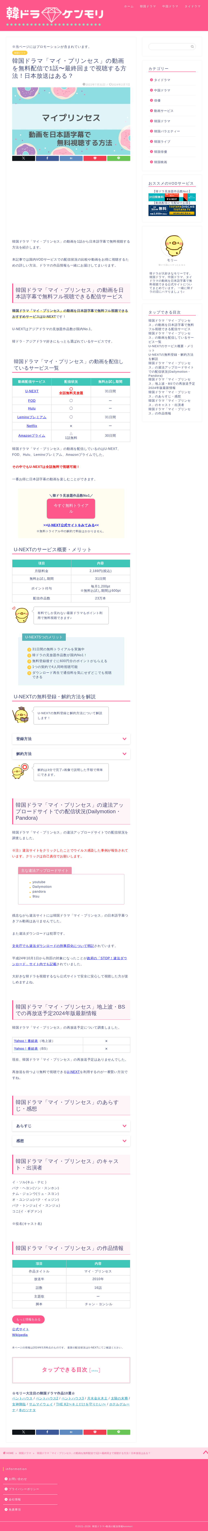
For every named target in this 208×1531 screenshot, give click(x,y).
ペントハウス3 (73, 1398)
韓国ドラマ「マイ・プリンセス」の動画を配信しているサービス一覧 (171, 337)
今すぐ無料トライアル (71, 508)
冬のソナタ (27, 1410)
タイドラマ (193, 6)
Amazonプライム (32, 435)
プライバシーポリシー (24, 1489)
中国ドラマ (170, 6)
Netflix (32, 426)
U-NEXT (32, 391)
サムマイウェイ (41, 1404)
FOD (32, 400)
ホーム (129, 6)
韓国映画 (160, 162)
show (94, 1370)
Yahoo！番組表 (26, 1041)
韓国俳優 (160, 151)
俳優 (157, 100)
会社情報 (15, 1499)
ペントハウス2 (47, 1398)
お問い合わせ (18, 1479)
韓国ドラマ (148, 6)
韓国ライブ (162, 141)
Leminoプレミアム (31, 417)
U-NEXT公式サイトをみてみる (71, 525)
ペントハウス (22, 1398)
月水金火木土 (97, 1398)
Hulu (32, 408)
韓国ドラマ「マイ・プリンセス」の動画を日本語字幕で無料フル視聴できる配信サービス (171, 325)
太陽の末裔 (119, 1398)
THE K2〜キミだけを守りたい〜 (81, 1404)
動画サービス (164, 110)
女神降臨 (19, 1404)
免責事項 (15, 1509)
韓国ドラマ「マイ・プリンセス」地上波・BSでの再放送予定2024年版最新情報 (171, 383)
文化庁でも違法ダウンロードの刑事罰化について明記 (53, 946)
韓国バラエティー (167, 131)
